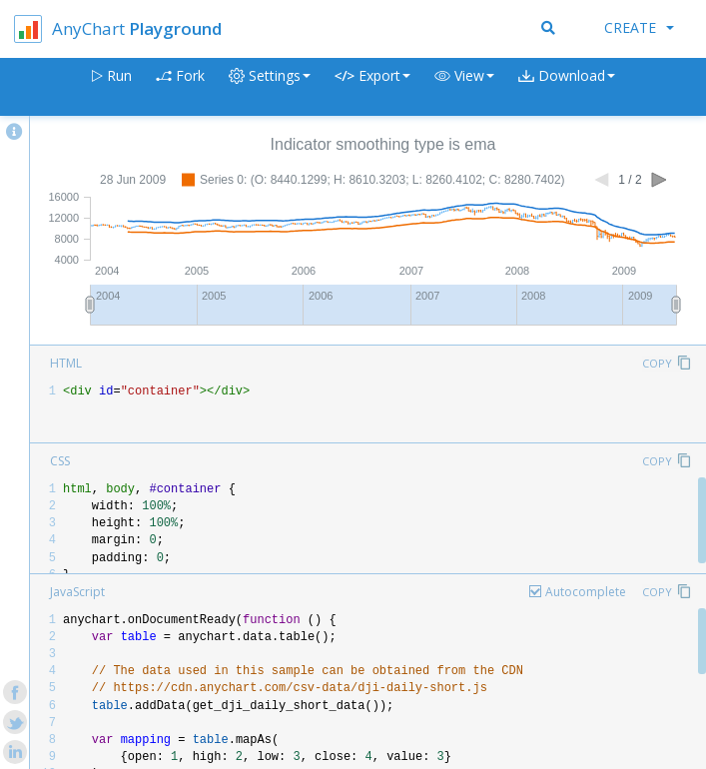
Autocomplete (585, 591)
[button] (464, 87)
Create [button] (639, 27)
